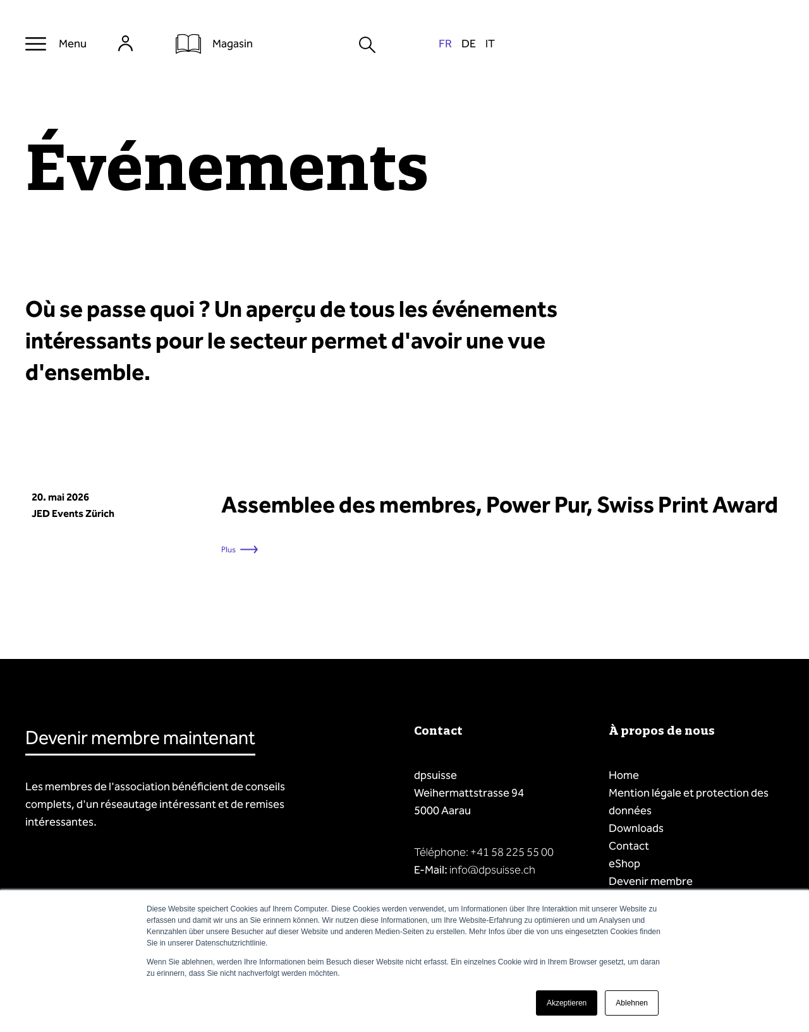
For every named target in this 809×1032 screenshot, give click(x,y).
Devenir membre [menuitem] (651, 881)
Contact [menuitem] (629, 846)
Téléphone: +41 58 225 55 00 (484, 852)
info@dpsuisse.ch (492, 870)
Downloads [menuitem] (636, 828)
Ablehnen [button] (632, 1003)
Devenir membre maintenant (140, 738)
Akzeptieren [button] (567, 1003)
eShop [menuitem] (624, 863)
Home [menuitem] (624, 775)
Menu (73, 43)
